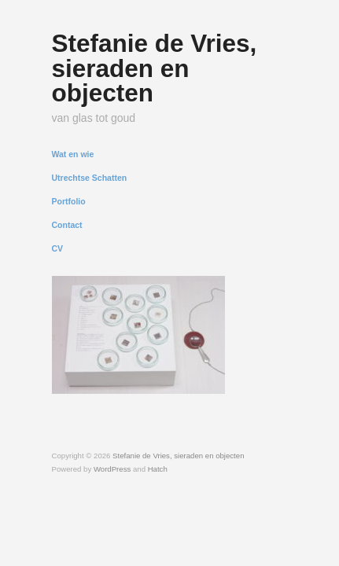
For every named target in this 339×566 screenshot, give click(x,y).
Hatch (158, 469)
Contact (67, 225)
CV (58, 248)
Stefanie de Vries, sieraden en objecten (154, 68)
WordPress (112, 469)
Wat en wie (73, 154)
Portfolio (69, 201)
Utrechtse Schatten (89, 178)
